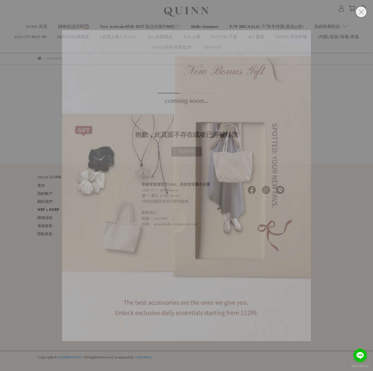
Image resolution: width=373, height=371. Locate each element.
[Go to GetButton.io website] (360, 365)
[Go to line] (360, 355)
